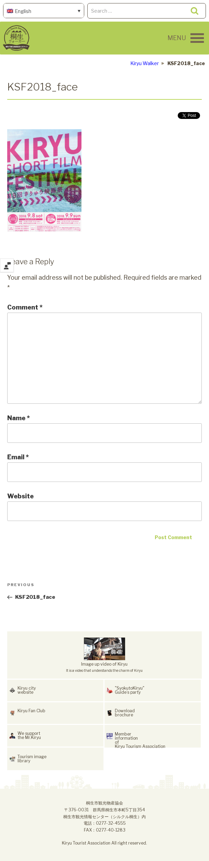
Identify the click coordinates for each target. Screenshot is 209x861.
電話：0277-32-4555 (105, 823)
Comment (25, 307)
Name (18, 418)
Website (20, 496)
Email (18, 457)
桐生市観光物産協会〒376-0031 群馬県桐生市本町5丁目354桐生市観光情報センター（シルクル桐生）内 (104, 809)
